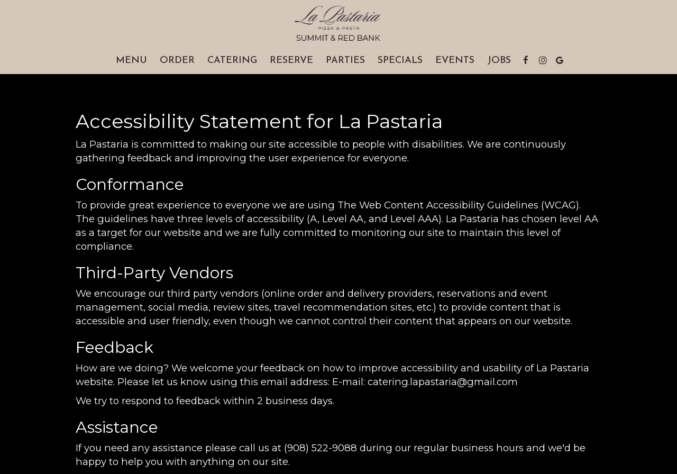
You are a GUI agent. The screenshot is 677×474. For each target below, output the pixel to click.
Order (177, 61)
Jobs (499, 61)
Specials (400, 61)
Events (454, 61)
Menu (131, 61)
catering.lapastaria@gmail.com (443, 382)
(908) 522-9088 (320, 448)
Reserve (291, 61)
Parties (345, 61)
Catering (232, 61)
